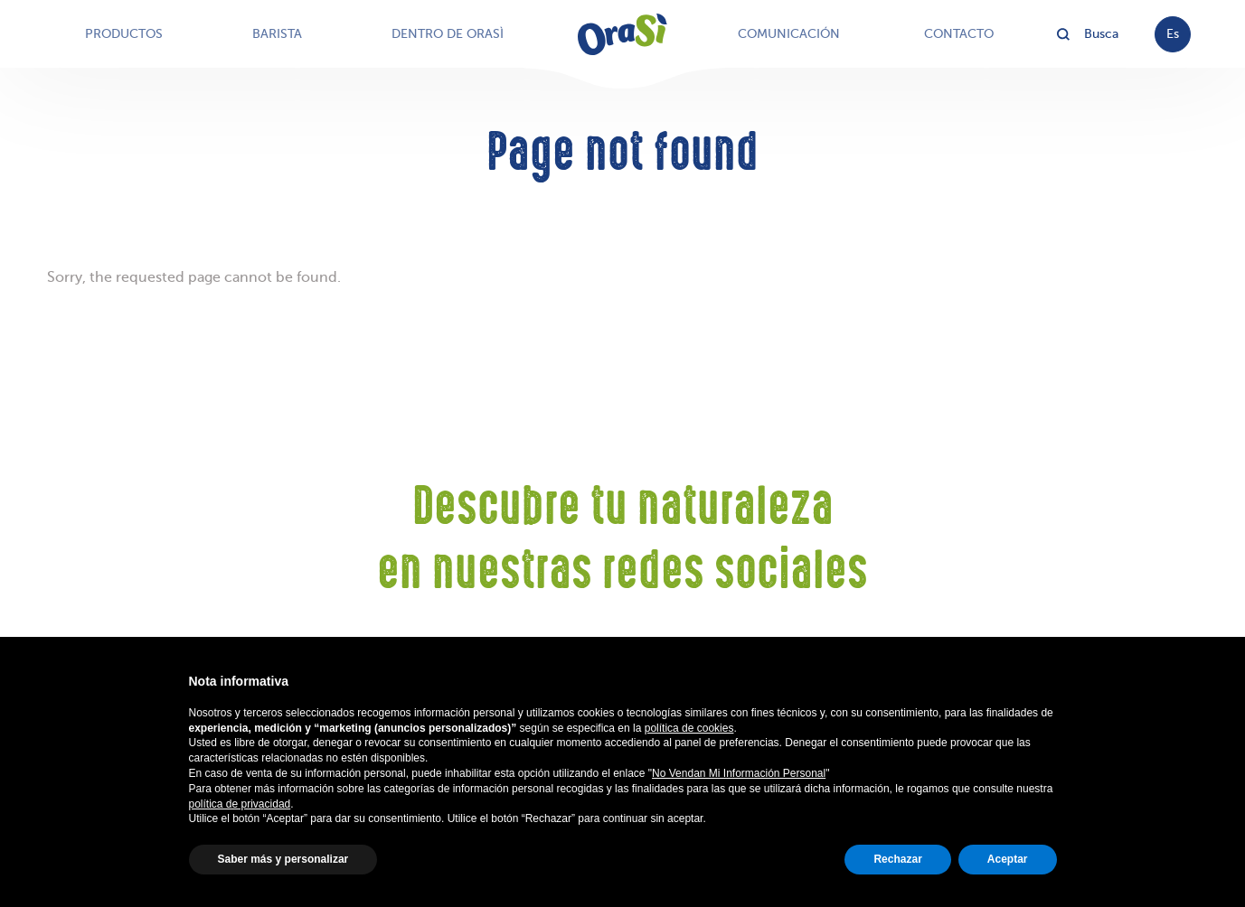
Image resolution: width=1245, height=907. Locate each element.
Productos (124, 34)
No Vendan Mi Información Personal (738, 773)
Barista (277, 34)
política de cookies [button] (689, 728)
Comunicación (789, 34)
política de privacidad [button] (240, 804)
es (1172, 34)
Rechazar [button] (897, 859)
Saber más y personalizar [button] (283, 859)
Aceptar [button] (1007, 859)
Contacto (959, 34)
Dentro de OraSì (447, 34)
